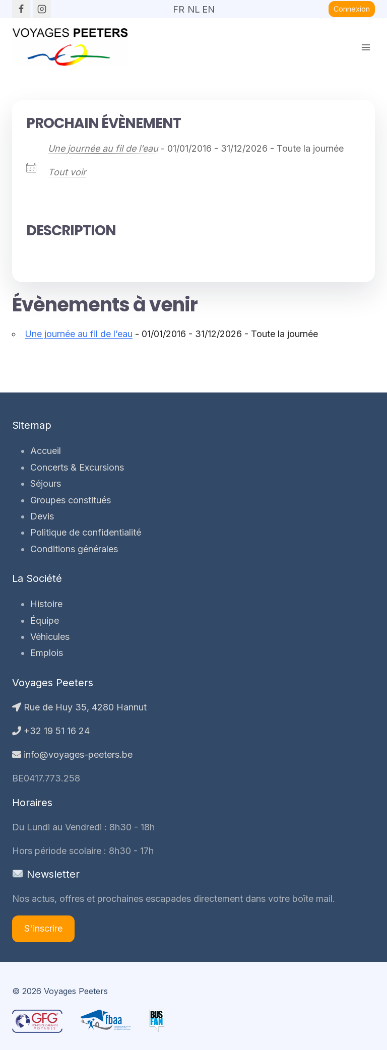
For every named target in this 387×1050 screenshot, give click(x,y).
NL (193, 6)
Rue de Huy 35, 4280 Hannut (79, 707)
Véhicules (50, 636)
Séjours (45, 483)
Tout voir (67, 172)
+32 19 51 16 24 (51, 731)
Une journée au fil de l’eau (103, 148)
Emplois (46, 652)
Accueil (45, 450)
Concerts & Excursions (77, 467)
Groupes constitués (70, 500)
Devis (42, 516)
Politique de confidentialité (85, 532)
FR (178, 6)
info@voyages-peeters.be (72, 754)
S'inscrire (43, 928)
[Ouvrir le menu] (365, 47)
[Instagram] (42, 9)
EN (208, 6)
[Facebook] (21, 9)
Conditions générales (74, 549)
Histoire (46, 604)
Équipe (44, 620)
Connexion (352, 9)
